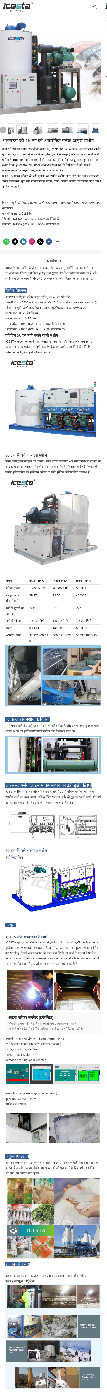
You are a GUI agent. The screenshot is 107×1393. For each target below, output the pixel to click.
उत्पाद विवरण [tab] (53, 260)
